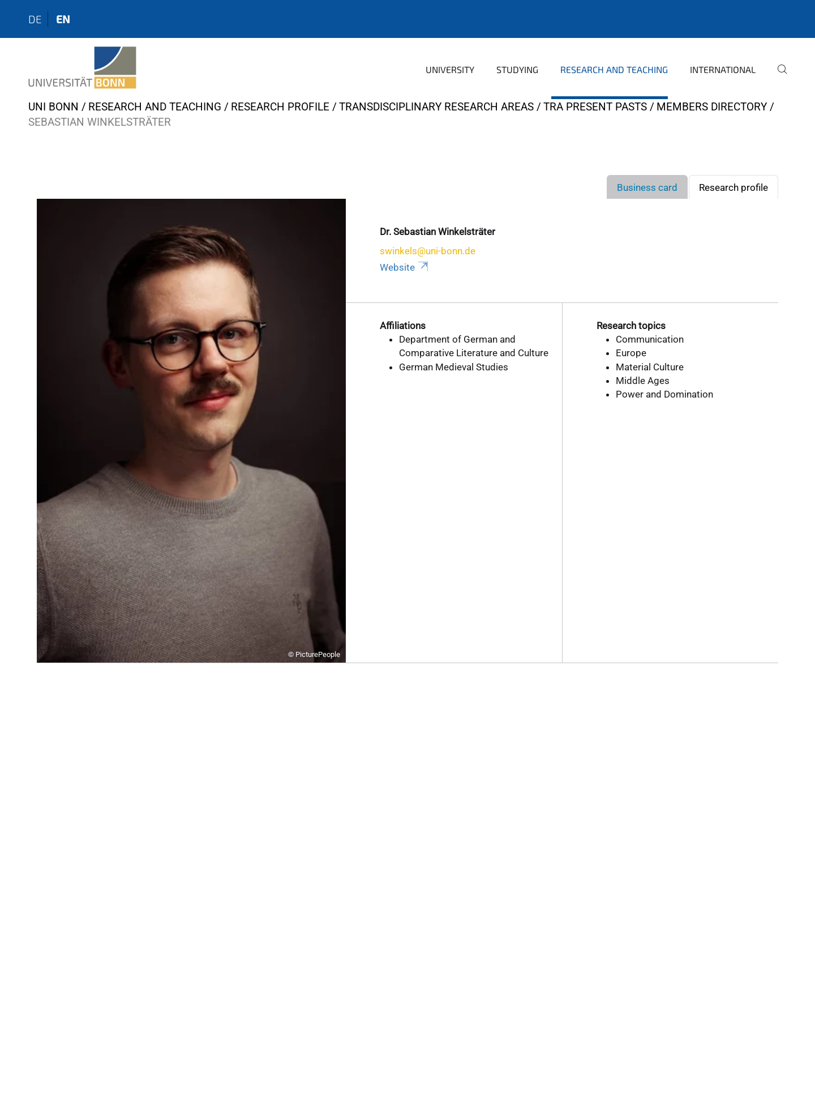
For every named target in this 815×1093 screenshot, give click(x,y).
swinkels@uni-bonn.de (427, 251)
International (723, 69)
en (63, 18)
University (450, 69)
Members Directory (712, 106)
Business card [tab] (647, 187)
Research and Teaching (614, 69)
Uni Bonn (53, 106)
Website (405, 267)
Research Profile (280, 106)
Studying (517, 69)
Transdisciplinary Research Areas (436, 106)
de (35, 18)
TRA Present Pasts (595, 106)
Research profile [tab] (733, 187)
